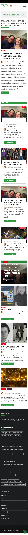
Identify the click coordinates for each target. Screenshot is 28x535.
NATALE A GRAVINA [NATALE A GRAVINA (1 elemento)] (8, 457)
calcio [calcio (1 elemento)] (5, 436)
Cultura (9, 390)
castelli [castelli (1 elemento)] (11, 436)
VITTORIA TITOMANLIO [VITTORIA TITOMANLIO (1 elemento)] (8, 484)
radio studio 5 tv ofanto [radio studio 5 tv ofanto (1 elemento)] (20, 472)
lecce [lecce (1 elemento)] (23, 439)
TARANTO (23, 229)
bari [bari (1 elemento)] (4, 433)
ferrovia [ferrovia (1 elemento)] (12, 439)
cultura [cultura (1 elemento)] (5, 439)
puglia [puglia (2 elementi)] (10, 469)
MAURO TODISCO (6, 311)
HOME (6, 530)
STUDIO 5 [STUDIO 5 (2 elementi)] (5, 478)
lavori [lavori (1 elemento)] (18, 439)
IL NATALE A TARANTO (11, 242)
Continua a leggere (10, 143)
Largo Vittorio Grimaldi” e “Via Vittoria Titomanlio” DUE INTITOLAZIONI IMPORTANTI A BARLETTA (12, 349)
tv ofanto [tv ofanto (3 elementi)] (19, 481)
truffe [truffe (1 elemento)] (12, 481)
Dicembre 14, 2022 (17, 313)
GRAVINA (6, 505)
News (24, 108)
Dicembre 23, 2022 (17, 61)
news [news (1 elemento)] (4, 469)
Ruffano (6, 512)
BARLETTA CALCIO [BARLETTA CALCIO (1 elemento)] (18, 433)
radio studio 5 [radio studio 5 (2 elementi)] (7, 472)
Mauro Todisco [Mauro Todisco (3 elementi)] (7, 442)
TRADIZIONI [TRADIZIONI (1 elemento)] (6, 481)
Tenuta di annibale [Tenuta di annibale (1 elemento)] (15, 478)
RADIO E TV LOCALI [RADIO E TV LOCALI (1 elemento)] (18, 469)
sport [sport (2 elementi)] (19, 475)
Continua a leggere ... (8, 320)
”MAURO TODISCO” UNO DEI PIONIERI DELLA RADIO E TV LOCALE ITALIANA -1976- (11, 56)
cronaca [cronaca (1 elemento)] (18, 436)
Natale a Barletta (6, 392)
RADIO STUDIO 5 (13, 530)
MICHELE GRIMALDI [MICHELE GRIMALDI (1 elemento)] (7, 454)
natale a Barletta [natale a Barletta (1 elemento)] (19, 454)
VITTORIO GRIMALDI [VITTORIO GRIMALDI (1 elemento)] (21, 484)
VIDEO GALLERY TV (22, 530)
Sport (5, 515)
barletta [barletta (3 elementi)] (10, 433)
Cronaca (6, 499)
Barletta (4, 50)
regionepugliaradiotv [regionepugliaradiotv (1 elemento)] (9, 475)
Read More (5, 93)
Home (4, 13)
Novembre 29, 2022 (17, 394)
